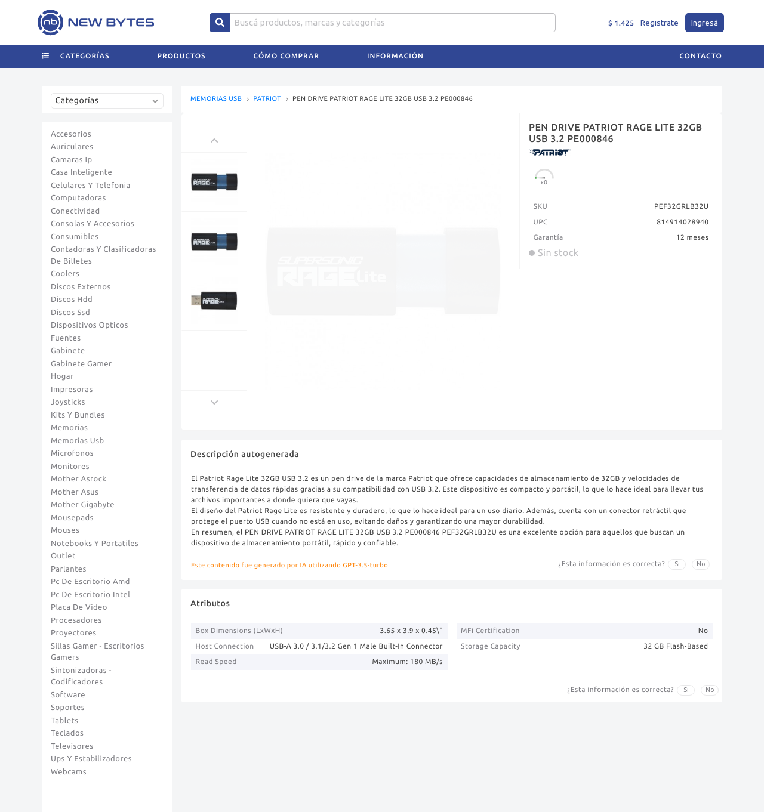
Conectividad (75, 211)
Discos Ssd (70, 312)
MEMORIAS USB (216, 99)
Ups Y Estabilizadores (91, 759)
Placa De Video (79, 607)
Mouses (65, 530)
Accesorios (71, 134)
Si (677, 563)
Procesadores (76, 620)
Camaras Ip (72, 160)
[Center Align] (220, 22)
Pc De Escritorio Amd (90, 582)
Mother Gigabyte (83, 505)
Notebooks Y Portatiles (94, 543)
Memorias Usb (77, 441)
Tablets (65, 721)
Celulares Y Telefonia (91, 185)
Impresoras (72, 389)
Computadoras (78, 198)
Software (68, 695)
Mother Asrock (79, 479)
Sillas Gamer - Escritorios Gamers (97, 652)
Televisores (72, 746)
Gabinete (68, 351)
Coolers (65, 274)
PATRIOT (267, 99)
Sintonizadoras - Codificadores (81, 676)
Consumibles (75, 237)
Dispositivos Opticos (89, 325)
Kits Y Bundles (78, 415)
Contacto (700, 56)
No (701, 563)
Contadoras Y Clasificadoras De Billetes (103, 255)
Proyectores (73, 633)
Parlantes (69, 569)
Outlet (63, 556)
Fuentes (66, 338)
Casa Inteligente (81, 172)
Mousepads (72, 518)
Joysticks (68, 402)
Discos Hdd (72, 299)
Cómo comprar (286, 56)
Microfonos (72, 453)
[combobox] (110, 105)
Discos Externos (81, 287)
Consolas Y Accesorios (92, 224)
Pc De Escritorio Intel (90, 595)
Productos (182, 56)
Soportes (68, 707)
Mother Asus (74, 492)
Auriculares (72, 147)
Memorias (69, 428)
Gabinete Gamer (81, 364)
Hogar (62, 376)
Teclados (67, 733)
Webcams (69, 772)
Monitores (70, 466)
